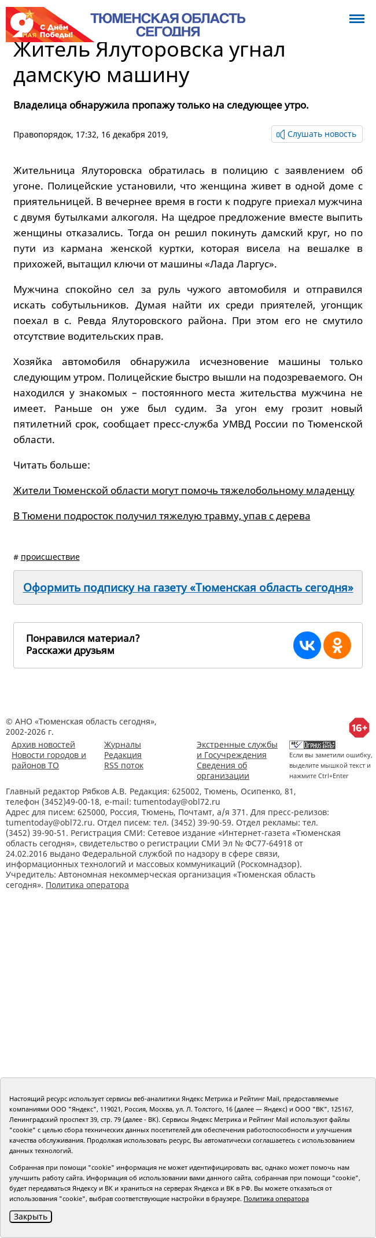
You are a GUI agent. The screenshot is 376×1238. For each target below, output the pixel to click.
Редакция (123, 754)
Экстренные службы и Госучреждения (237, 749)
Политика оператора (87, 884)
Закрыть (30, 1216)
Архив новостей (43, 744)
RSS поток (123, 765)
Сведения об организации (223, 770)
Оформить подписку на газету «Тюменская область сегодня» (188, 587)
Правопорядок (42, 134)
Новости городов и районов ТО (49, 760)
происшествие (50, 556)
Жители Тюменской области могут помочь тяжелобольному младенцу (184, 490)
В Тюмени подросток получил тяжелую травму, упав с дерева (162, 515)
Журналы (122, 744)
